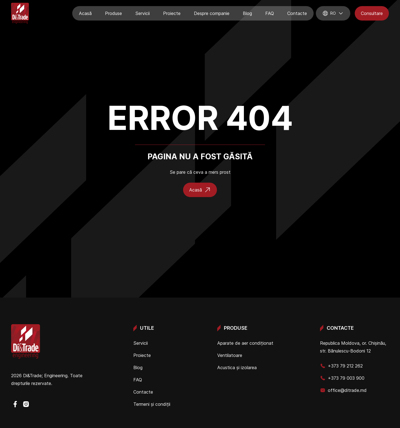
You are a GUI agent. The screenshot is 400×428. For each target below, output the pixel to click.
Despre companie (211, 13)
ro (333, 13)
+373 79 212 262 (341, 366)
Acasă (85, 13)
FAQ (269, 13)
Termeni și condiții (151, 404)
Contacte (297, 13)
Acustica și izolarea (237, 367)
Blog (247, 13)
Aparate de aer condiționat (245, 343)
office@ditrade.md (343, 390)
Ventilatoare (229, 355)
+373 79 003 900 (342, 378)
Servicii (142, 13)
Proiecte (172, 13)
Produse (113, 13)
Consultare (372, 13)
